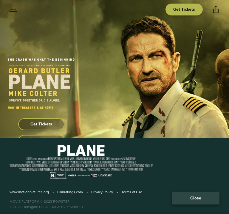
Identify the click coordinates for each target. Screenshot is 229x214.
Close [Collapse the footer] (195, 198)
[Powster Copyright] (114, 201)
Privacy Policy (102, 191)
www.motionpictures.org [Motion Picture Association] (29, 191)
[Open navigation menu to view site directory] (13, 9)
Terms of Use (131, 191)
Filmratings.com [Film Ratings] (70, 191)
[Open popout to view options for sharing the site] (215, 9)
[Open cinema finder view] (184, 9)
